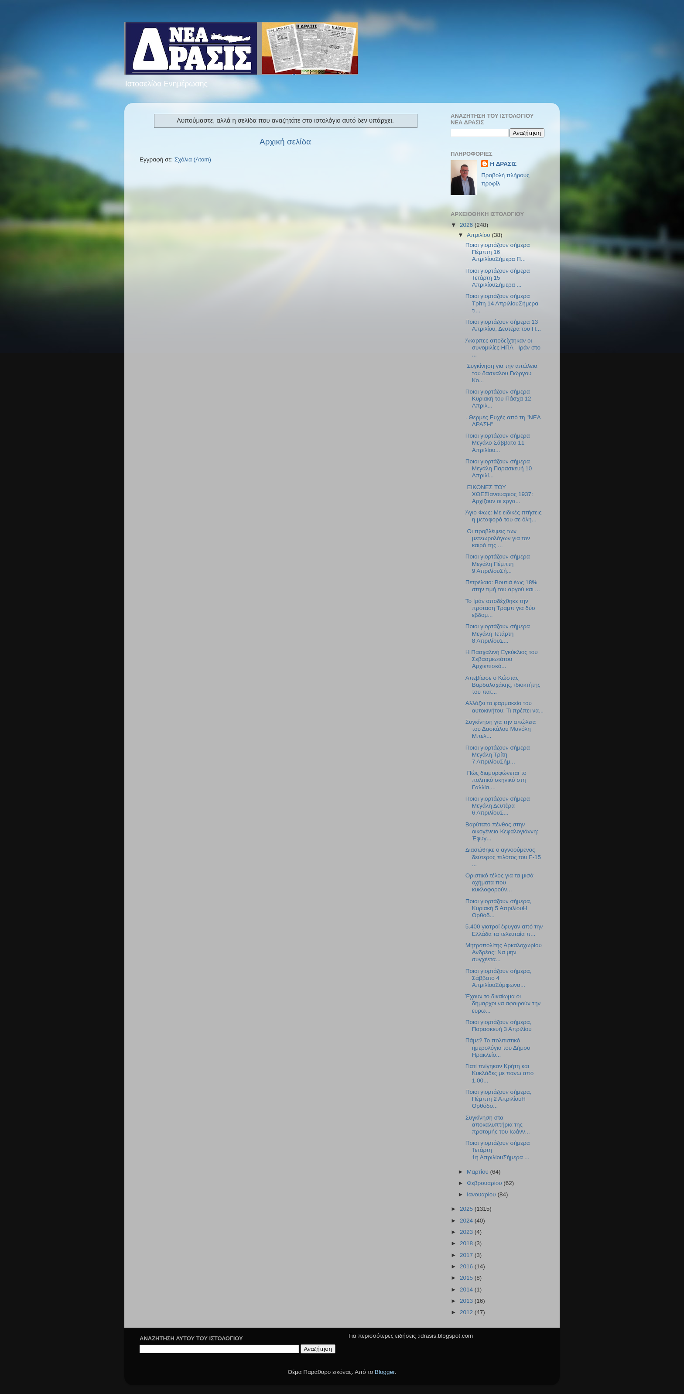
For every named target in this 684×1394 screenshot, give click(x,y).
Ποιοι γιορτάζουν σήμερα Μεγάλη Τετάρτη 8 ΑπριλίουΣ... (497, 633)
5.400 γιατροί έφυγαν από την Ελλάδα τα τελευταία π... (504, 930)
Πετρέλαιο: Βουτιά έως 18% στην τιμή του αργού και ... (502, 586)
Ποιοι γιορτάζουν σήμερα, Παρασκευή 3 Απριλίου (498, 1025)
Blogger (385, 1372)
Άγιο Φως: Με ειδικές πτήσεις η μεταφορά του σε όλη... (503, 516)
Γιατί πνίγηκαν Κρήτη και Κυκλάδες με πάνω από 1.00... (499, 1073)
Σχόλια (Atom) (192, 159)
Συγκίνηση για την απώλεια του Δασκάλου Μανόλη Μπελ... (500, 729)
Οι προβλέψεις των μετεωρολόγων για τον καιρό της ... (497, 538)
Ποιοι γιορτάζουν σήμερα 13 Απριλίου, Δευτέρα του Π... (503, 325)
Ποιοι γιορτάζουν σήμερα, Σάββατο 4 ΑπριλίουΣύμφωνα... (498, 978)
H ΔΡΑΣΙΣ (503, 164)
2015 (467, 1277)
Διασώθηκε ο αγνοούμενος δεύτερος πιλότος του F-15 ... (503, 856)
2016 (467, 1266)
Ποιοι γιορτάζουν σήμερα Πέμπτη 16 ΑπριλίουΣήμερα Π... (497, 252)
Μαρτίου (478, 1171)
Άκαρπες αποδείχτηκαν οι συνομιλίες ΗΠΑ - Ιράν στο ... (502, 347)
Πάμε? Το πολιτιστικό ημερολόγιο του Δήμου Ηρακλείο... (497, 1047)
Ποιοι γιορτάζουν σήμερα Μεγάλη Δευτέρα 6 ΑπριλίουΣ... (497, 805)
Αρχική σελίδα (285, 141)
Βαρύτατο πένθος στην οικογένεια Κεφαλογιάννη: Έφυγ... (502, 831)
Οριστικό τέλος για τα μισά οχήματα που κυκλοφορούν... (499, 882)
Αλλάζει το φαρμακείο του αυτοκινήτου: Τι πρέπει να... (504, 706)
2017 (467, 1255)
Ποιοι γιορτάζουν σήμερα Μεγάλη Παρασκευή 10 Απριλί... (498, 468)
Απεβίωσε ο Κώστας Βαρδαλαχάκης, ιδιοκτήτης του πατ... (502, 685)
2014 (467, 1289)
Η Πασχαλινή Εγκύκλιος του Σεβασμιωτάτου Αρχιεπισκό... (501, 659)
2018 (467, 1243)
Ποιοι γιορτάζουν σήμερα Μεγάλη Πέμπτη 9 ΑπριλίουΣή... (497, 563)
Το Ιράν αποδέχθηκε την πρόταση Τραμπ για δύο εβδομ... (500, 608)
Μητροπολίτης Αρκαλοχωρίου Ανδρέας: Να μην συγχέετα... (503, 952)
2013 (467, 1301)
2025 (467, 1209)
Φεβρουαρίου (485, 1183)
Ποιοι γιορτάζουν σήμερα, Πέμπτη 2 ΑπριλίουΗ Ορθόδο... (498, 1099)
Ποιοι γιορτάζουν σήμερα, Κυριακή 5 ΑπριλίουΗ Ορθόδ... (498, 908)
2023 (467, 1232)
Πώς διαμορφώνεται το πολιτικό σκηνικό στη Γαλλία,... (496, 780)
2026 (467, 225)
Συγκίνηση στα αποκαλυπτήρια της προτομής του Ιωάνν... (497, 1124)
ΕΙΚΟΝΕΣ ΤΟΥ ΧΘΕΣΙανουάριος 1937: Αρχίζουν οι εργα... (499, 494)
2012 (467, 1312)
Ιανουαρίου (482, 1194)
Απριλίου (479, 235)
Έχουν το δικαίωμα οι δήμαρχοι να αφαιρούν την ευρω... (503, 1003)
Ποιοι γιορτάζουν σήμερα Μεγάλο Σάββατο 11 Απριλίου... (497, 442)
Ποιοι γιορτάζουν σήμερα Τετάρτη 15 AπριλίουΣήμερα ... (497, 277)
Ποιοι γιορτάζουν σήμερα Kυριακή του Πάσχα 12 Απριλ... (498, 398)
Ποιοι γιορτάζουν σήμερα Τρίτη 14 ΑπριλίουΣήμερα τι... (501, 303)
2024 (467, 1220)
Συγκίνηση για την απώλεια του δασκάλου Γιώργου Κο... (501, 373)
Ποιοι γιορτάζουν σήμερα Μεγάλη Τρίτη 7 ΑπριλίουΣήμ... (497, 754)
